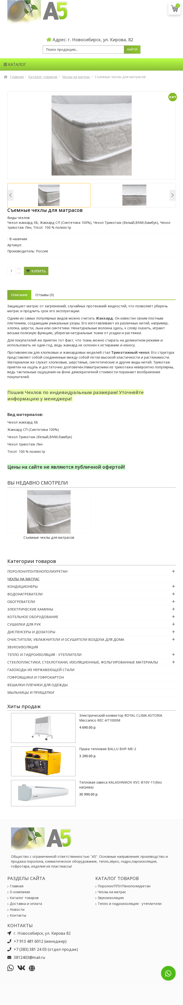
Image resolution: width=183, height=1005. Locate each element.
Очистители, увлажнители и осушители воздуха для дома (65, 639)
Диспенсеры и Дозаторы (31, 632)
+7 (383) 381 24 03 (30, 949)
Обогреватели (21, 601)
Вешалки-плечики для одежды (37, 685)
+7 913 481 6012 (28, 941)
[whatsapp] (11, 968)
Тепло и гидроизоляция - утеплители (44, 654)
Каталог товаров (42, 76)
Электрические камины (30, 609)
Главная (17, 76)
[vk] (22, 968)
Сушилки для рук (24, 624)
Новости (17, 909)
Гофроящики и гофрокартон (35, 677)
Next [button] (172, 195)
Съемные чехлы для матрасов (48, 537)
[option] (49, 195)
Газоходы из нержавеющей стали (40, 669)
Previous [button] (10, 195)
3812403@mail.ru (29, 957)
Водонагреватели (25, 594)
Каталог (15, 64)
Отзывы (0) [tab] (44, 294)
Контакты (18, 915)
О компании (20, 892)
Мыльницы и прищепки (30, 692)
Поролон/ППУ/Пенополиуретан (37, 571)
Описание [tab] (19, 294)
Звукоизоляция (22, 647)
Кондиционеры (22, 586)
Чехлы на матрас (76, 76)
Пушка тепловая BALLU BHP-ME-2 (107, 748)
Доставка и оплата (26, 903)
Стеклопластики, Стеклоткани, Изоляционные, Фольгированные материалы (82, 662)
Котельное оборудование (32, 616)
